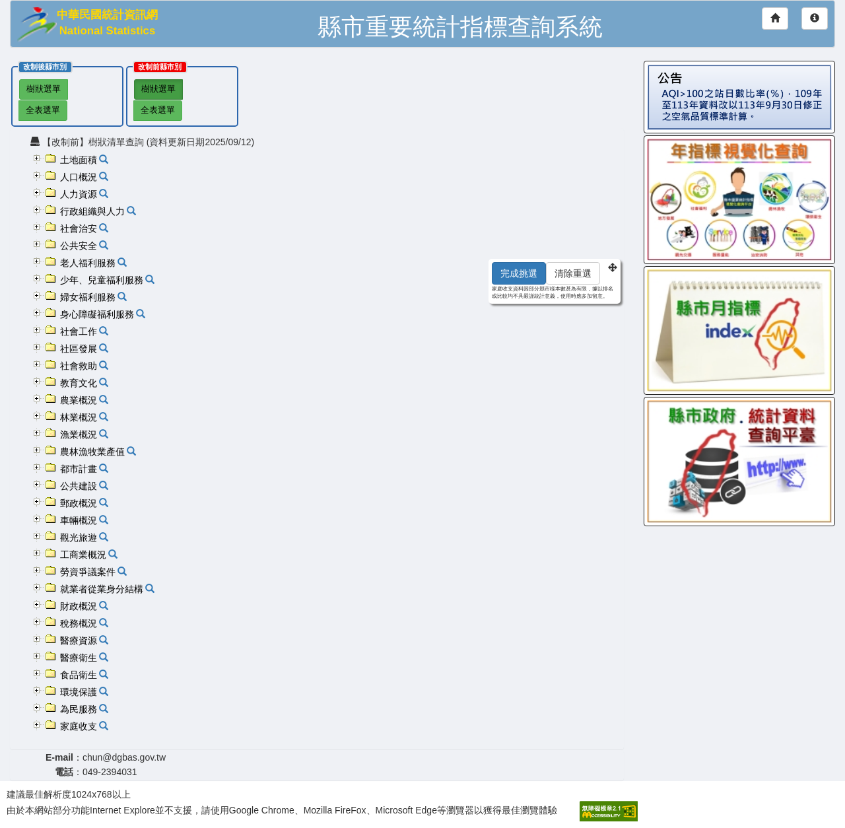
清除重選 (573, 273)
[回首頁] (775, 18)
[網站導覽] (814, 18)
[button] (38, 158)
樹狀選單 (43, 89)
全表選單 (43, 110)
